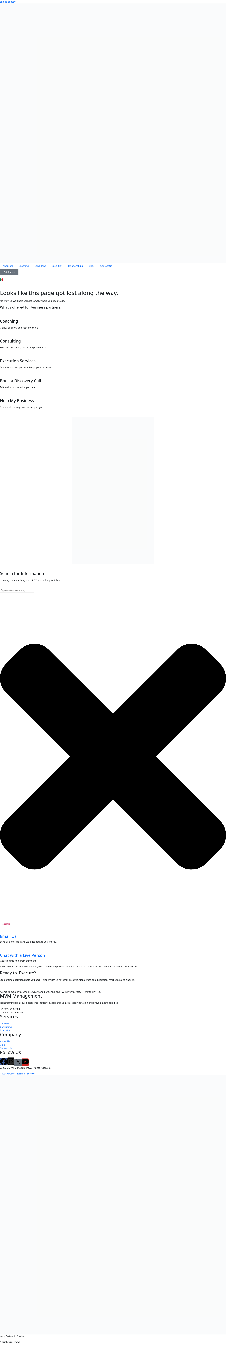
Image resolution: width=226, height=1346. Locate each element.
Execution (57, 266)
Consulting (40, 266)
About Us (8, 266)
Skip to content (8, 1)
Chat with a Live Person (22, 955)
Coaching (24, 266)
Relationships (75, 266)
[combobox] (17, 590)
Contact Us (106, 266)
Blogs (91, 266)
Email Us (8, 936)
